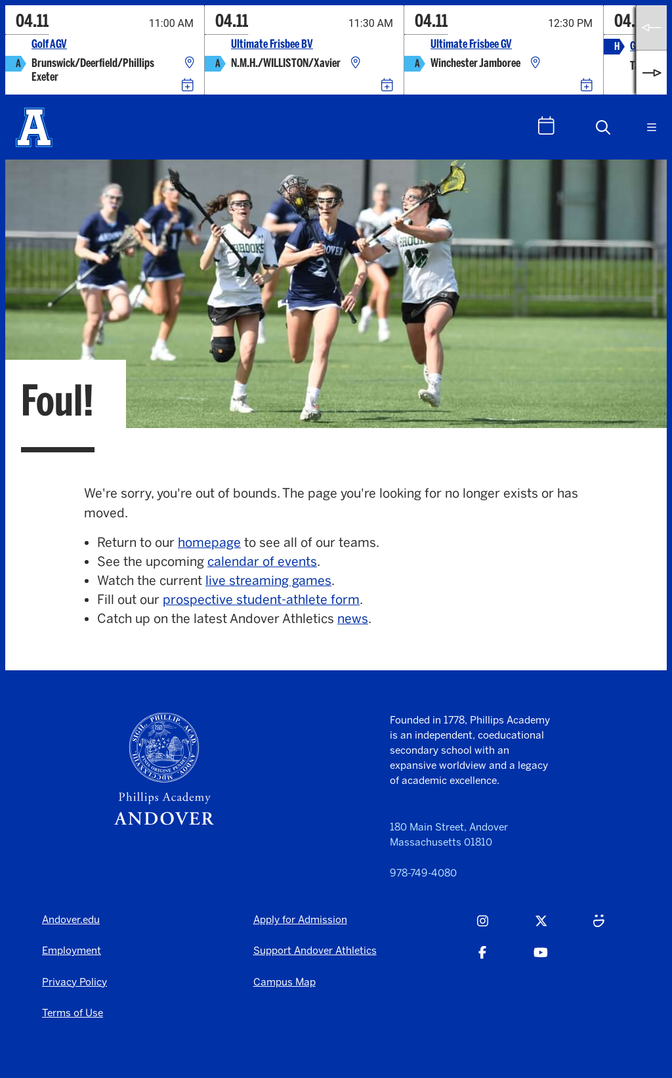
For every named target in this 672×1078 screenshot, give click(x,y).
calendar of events (262, 561)
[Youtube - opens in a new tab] (541, 959)
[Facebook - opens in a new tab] (482, 959)
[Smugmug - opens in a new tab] (598, 927)
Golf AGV (49, 44)
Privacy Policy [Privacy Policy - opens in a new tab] (74, 982)
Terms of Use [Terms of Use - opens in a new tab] (72, 1012)
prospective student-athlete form (261, 599)
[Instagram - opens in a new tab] (482, 927)
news (352, 618)
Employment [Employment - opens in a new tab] (71, 950)
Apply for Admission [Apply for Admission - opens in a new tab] (300, 919)
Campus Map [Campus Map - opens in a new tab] (284, 982)
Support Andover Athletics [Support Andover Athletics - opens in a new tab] (315, 950)
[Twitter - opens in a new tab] (541, 927)
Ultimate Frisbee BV (272, 44)
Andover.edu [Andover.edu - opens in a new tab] (71, 919)
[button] (603, 127)
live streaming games (268, 580)
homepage (209, 542)
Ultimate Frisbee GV (471, 44)
